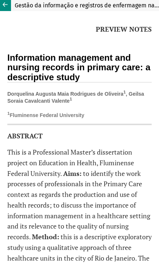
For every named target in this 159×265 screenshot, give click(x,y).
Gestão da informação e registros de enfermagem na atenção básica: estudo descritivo (87, 5)
